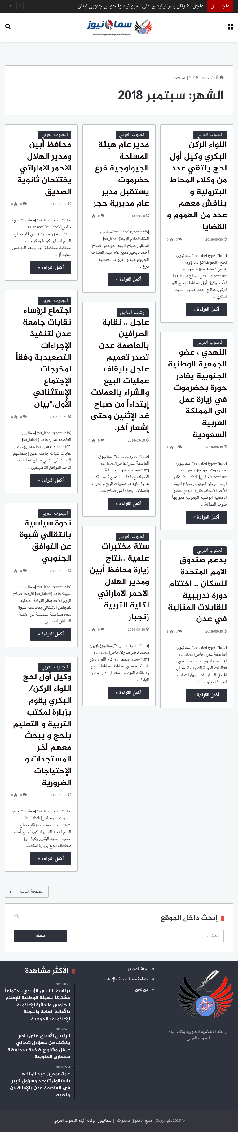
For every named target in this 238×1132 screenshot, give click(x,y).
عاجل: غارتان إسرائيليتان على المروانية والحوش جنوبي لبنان (140, 6)
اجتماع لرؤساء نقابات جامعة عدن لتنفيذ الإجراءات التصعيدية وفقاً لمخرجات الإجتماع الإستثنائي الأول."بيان (43, 357)
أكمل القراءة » (206, 310)
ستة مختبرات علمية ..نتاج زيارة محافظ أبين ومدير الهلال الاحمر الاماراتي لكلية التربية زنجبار (119, 582)
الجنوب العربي (210, 135)
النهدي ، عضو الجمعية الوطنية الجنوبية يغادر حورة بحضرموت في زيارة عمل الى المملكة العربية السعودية (197, 394)
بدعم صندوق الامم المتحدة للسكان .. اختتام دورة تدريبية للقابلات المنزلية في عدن (197, 590)
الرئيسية (213, 78)
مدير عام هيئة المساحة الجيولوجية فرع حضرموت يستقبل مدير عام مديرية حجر (121, 174)
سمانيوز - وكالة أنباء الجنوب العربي (82, 1121)
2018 (193, 78)
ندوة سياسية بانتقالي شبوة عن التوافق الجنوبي (45, 541)
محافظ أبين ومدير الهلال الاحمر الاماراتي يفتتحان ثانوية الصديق (44, 168)
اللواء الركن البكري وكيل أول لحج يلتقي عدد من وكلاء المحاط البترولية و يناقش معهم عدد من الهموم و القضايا (197, 186)
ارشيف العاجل (133, 312)
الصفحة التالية (27, 891)
